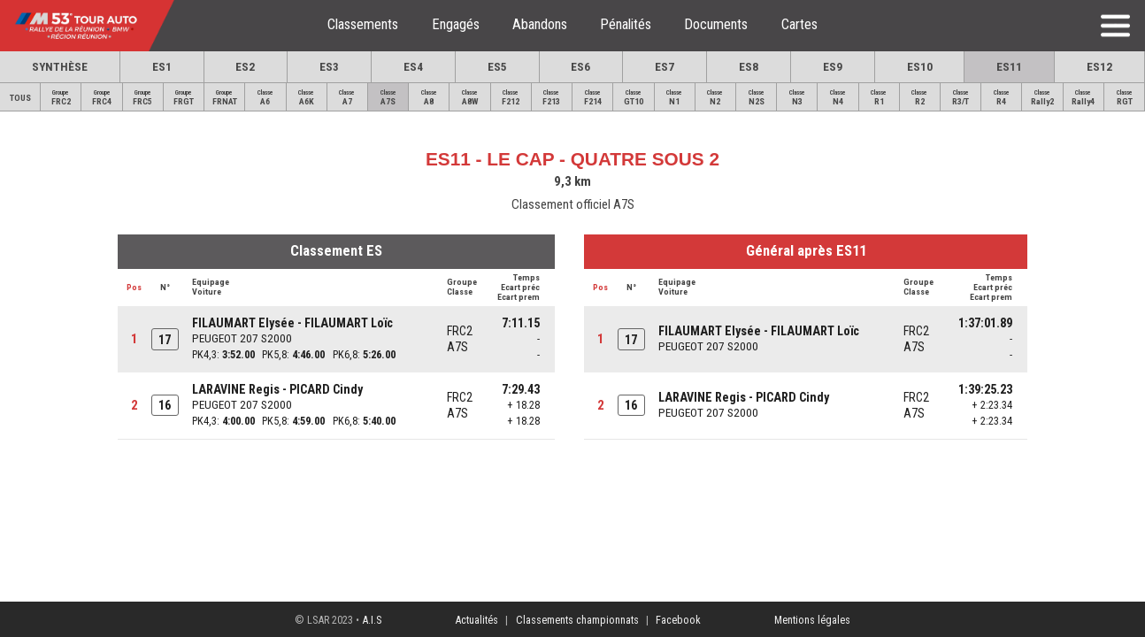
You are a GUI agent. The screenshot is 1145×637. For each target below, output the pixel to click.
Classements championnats (577, 619)
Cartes (799, 24)
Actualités (476, 619)
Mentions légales (812, 619)
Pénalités (625, 24)
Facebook (678, 619)
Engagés (456, 24)
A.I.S (371, 619)
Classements (362, 24)
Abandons (539, 24)
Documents (716, 24)
